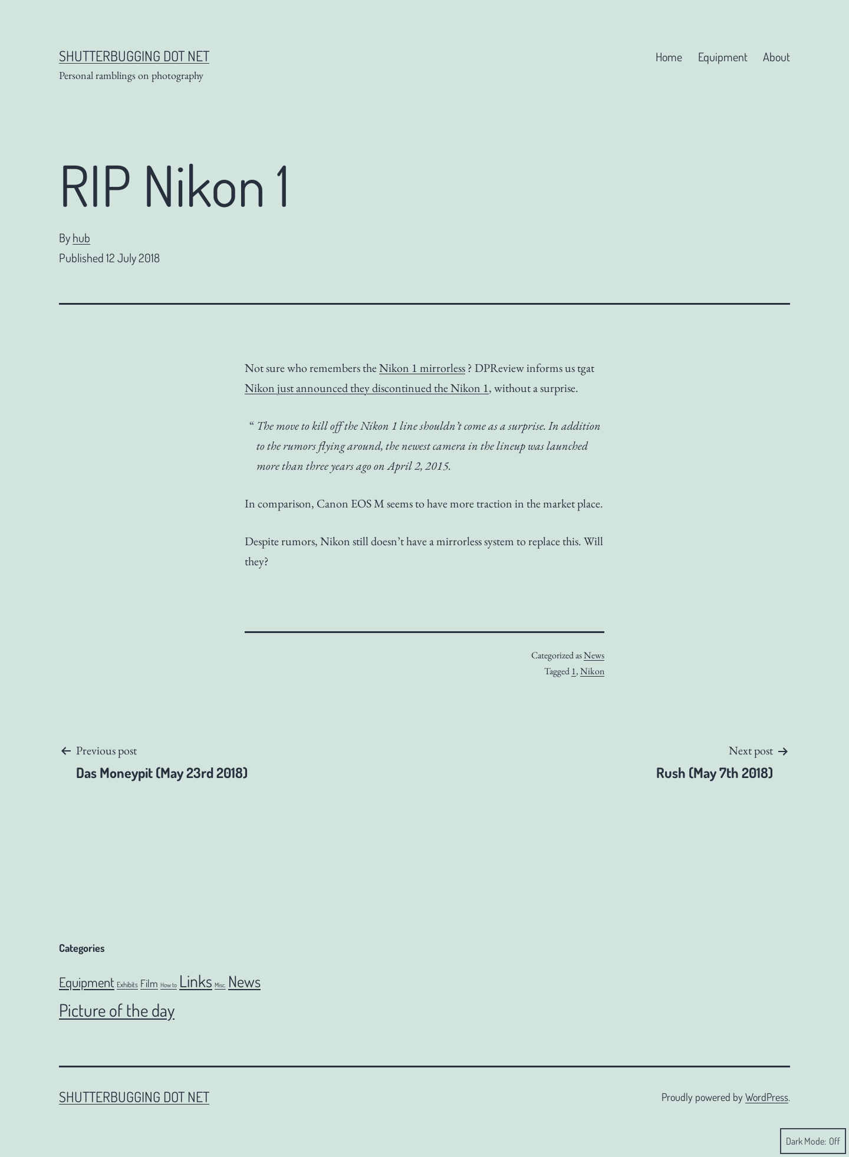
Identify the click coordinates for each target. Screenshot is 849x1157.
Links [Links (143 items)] (195, 980)
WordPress (766, 1096)
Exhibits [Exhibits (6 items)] (127, 984)
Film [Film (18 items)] (149, 983)
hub (81, 237)
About (776, 56)
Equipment (723, 56)
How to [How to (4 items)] (168, 985)
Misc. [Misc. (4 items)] (220, 985)
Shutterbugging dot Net (134, 56)
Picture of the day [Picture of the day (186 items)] (117, 1010)
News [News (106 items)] (244, 981)
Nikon (592, 671)
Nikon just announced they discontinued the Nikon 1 (367, 387)
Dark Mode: (813, 1141)
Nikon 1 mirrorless (422, 367)
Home (669, 56)
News (594, 655)
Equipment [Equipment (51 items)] (86, 982)
